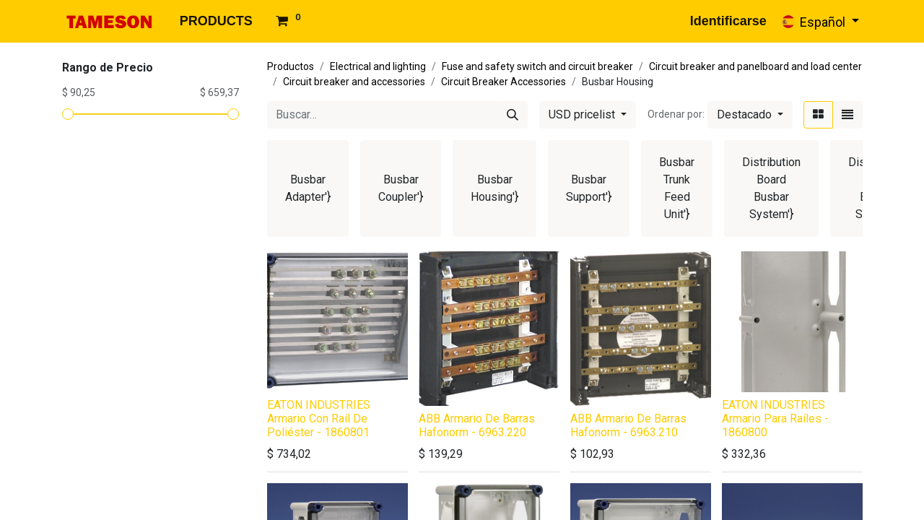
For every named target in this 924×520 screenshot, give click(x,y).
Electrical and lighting (378, 66)
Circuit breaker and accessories (354, 81)
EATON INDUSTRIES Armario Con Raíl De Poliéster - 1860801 (318, 418)
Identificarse (728, 21)
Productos (290, 66)
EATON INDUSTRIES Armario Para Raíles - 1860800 (775, 418)
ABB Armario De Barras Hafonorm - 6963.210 (628, 425)
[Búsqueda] (512, 115)
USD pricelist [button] (583, 114)
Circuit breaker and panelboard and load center (755, 66)
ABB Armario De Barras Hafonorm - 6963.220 (477, 425)
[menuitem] (216, 21)
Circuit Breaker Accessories (503, 81)
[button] (750, 115)
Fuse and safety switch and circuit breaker (537, 66)
